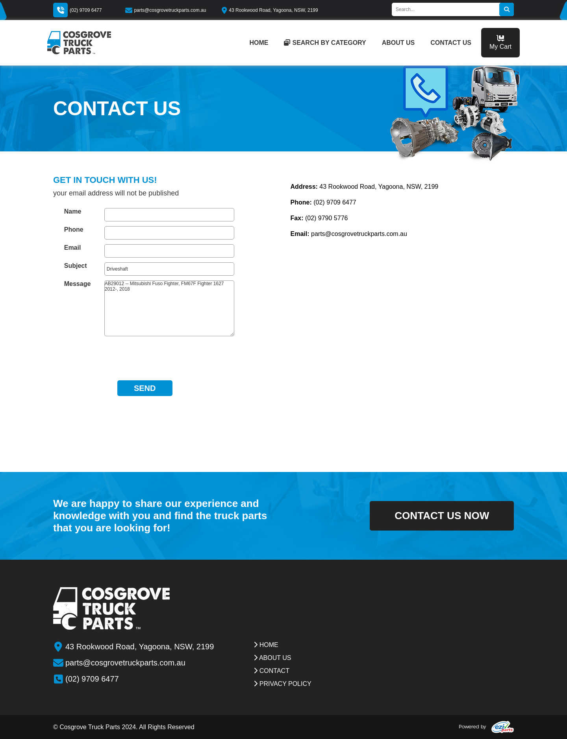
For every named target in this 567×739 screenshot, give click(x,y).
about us (398, 42)
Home (266, 644)
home (258, 42)
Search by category (325, 42)
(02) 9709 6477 (86, 10)
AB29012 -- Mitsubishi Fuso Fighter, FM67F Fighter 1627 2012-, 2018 (169, 308)
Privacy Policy (282, 683)
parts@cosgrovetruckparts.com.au (165, 10)
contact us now (430, 515)
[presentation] (145, 356)
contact (271, 670)
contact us (450, 42)
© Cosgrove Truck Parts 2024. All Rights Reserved (124, 727)
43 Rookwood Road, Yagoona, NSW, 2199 (270, 10)
